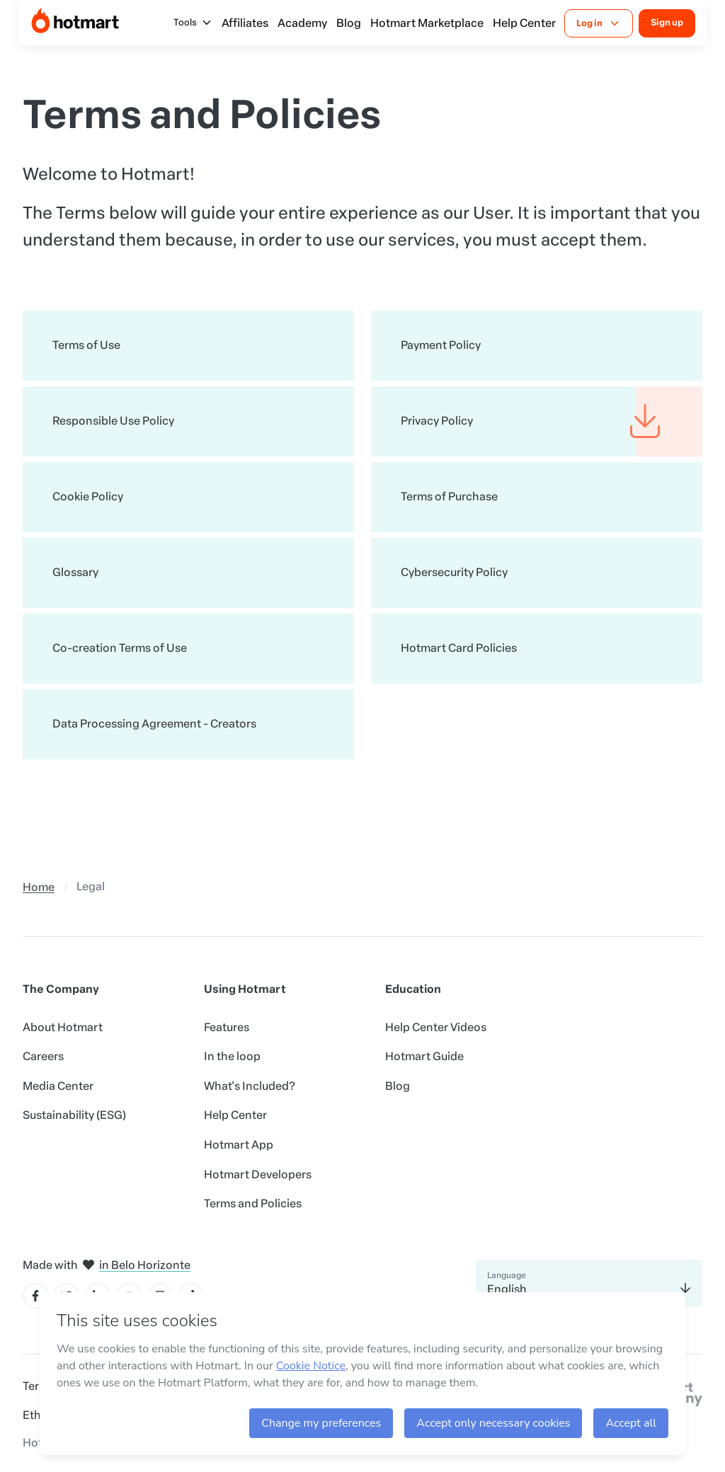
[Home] (75, 23)
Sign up (667, 22)
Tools (193, 22)
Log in (598, 23)
